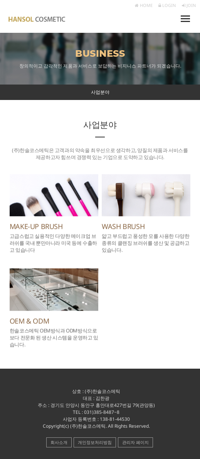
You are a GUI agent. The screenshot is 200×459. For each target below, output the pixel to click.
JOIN (189, 5)
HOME (144, 5)
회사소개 (58, 442)
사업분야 (100, 92)
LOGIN (167, 5)
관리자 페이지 (135, 442)
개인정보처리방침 (95, 442)
